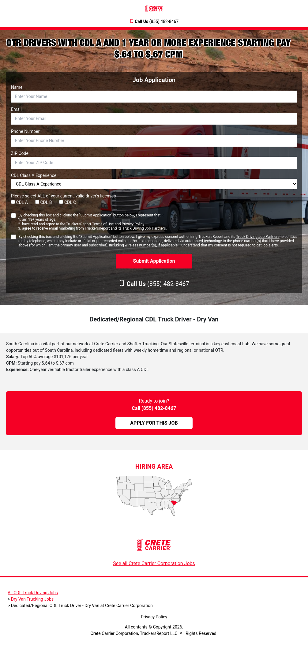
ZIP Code (19, 153)
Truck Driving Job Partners (144, 228)
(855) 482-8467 (156, 21)
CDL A (19, 202)
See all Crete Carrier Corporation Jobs (154, 563)
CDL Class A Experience (33, 175)
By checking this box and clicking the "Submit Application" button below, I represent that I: (92, 222)
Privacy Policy (133, 224)
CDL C (67, 202)
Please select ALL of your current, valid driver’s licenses (63, 195)
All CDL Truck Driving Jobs (33, 592)
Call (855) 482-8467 (154, 408)
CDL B (43, 202)
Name (16, 87)
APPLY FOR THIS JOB (154, 423)
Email (16, 109)
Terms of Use (103, 224)
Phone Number (25, 131)
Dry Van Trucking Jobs (32, 599)
